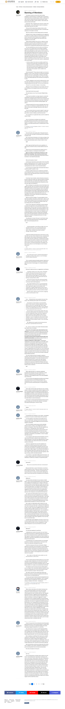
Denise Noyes (18, 15)
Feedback (34, 6)
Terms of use (11, 699)
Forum (17, 6)
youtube (33, 692)
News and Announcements (27, 6)
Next (43, 684)
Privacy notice (17, 699)
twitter (22, 692)
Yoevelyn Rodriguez (19, 272)
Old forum (20, 6)
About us (6, 699)
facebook (10, 692)
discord (44, 692)
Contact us (9, 702)
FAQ (5, 702)
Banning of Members (40, 6)
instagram (55, 692)
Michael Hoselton (19, 374)
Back (30, 684)
